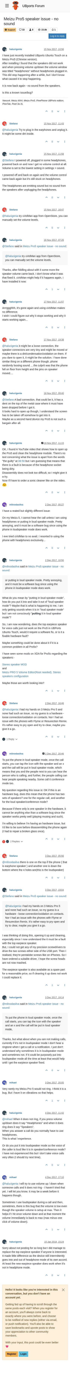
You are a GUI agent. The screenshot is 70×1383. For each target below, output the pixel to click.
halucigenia (15, 49)
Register (11, 1354)
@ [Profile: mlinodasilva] (10, 566)
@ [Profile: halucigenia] (10, 129)
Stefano (13, 123)
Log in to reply (57, 36)
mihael (13, 1082)
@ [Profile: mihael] (7, 1119)
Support (10, 30)
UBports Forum (33, 6)
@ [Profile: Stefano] (8, 160)
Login (23, 1354)
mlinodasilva (16, 504)
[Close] (63, 1290)
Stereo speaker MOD (14, 664)
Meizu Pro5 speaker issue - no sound (44, 246)
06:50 (21, 461)
